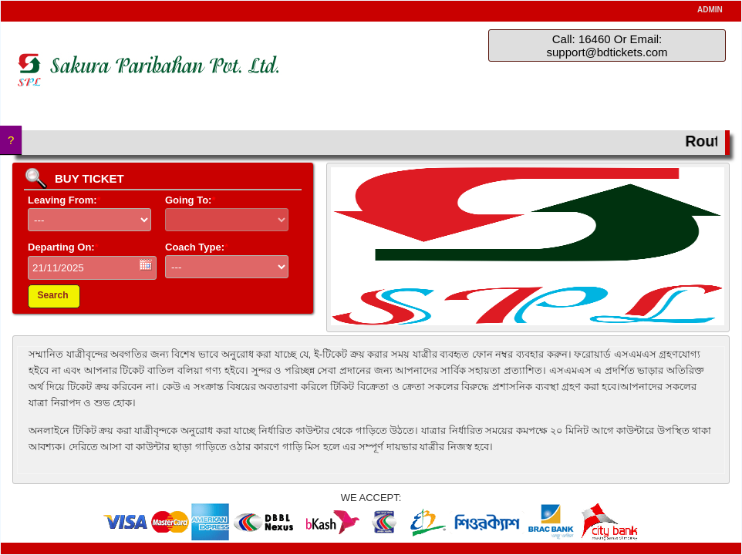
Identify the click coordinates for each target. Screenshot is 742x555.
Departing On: (63, 247)
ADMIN (710, 9)
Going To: (190, 200)
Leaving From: (64, 200)
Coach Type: (196, 247)
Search (52, 295)
